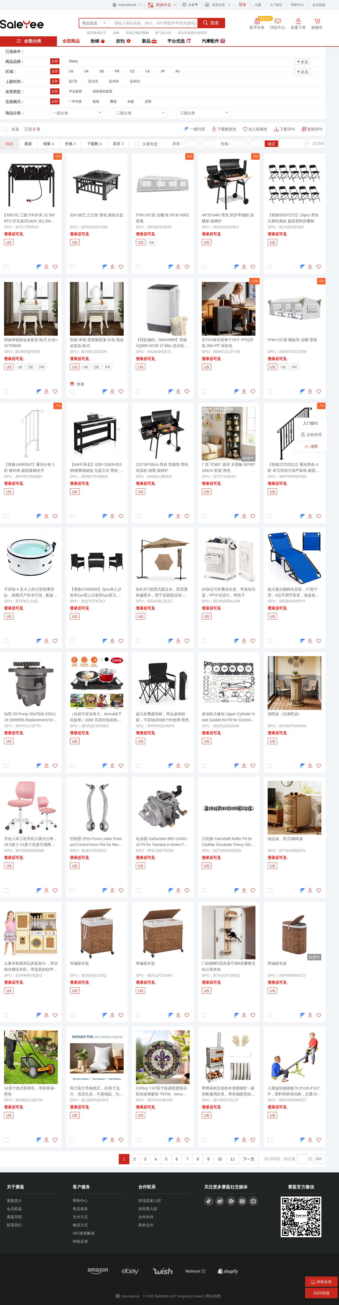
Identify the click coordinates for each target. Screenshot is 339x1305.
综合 (9, 144)
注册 (258, 5)
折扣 (123, 41)
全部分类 (28, 41)
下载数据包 (226, 129)
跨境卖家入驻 (149, 1200)
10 (220, 1159)
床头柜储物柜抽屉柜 (192, 33)
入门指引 (276, 5)
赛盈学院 (14, 1217)
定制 (148, 101)
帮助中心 (297, 5)
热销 (98, 41)
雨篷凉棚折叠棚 (137, 33)
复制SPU (315, 129)
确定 (271, 144)
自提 (130, 101)
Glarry (73, 61)
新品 (149, 41)
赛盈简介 (14, 1200)
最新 (28, 144)
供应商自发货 (102, 91)
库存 (118, 144)
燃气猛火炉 (163, 33)
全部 (55, 61)
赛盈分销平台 (22, 24)
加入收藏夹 (257, 129)
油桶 (116, 33)
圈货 (113, 101)
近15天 (93, 81)
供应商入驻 (147, 1209)
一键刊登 (197, 129)
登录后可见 (13, 234)
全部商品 (71, 41)
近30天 (114, 81)
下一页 (248, 1159)
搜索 (211, 22)
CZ (132, 71)
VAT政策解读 (84, 1233)
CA (147, 71)
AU (177, 71)
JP (163, 71)
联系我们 (14, 1225)
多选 (302, 61)
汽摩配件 (213, 41)
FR (117, 71)
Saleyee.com (166, 1296)
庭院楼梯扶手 (96, 33)
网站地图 (213, 1296)
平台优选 (179, 41)
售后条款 (80, 1209)
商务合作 (145, 1225)
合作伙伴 (145, 1217)
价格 (70, 144)
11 (233, 1159)
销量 (48, 144)
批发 (96, 101)
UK (86, 71)
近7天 (73, 81)
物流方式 (80, 1225)
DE (102, 71)
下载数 (94, 144)
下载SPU (287, 129)
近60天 (135, 81)
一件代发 (75, 101)
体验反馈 (80, 1241)
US (71, 71)
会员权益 (318, 5)
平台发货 (75, 91)
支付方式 (80, 1217)
